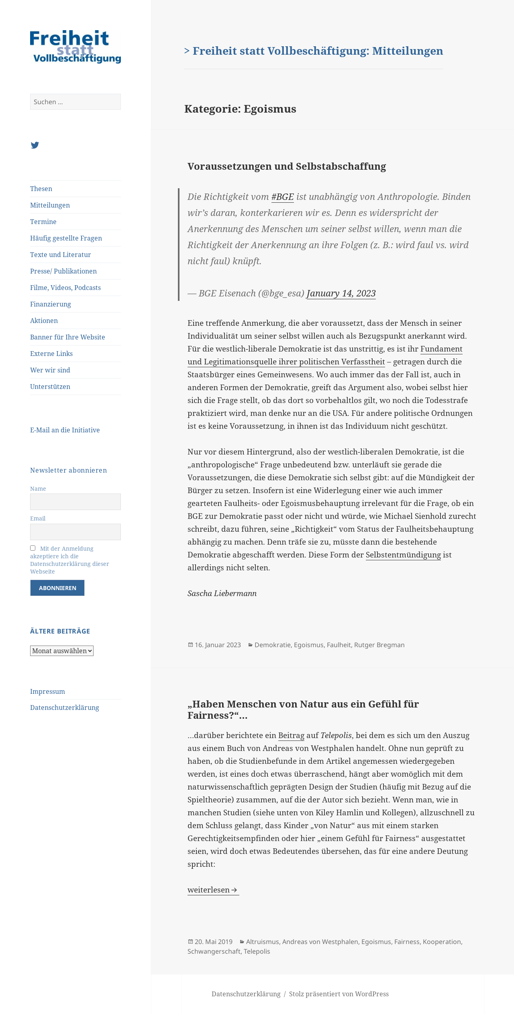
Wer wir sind (50, 370)
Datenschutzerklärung (64, 707)
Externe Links (51, 353)
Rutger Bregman (379, 644)
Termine (43, 221)
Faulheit (339, 644)
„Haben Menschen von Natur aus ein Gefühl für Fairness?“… (303, 709)
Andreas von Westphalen (320, 941)
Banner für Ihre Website (67, 337)
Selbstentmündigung (403, 554)
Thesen (41, 188)
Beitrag (291, 735)
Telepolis (257, 951)
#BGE (282, 196)
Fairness (407, 941)
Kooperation (442, 941)
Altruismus (262, 941)
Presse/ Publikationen (63, 271)
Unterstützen (50, 386)
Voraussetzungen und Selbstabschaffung (287, 166)
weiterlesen (213, 889)
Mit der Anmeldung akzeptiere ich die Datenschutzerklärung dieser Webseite (69, 560)
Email (37, 518)
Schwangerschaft (214, 951)
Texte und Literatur (60, 254)
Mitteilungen (50, 205)
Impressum (47, 691)
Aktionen (44, 320)
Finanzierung (50, 304)
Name (38, 488)
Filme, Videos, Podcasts (65, 287)
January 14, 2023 (341, 293)
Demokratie (273, 644)
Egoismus (309, 644)
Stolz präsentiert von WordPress (339, 993)
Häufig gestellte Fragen (66, 238)
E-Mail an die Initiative (65, 430)
